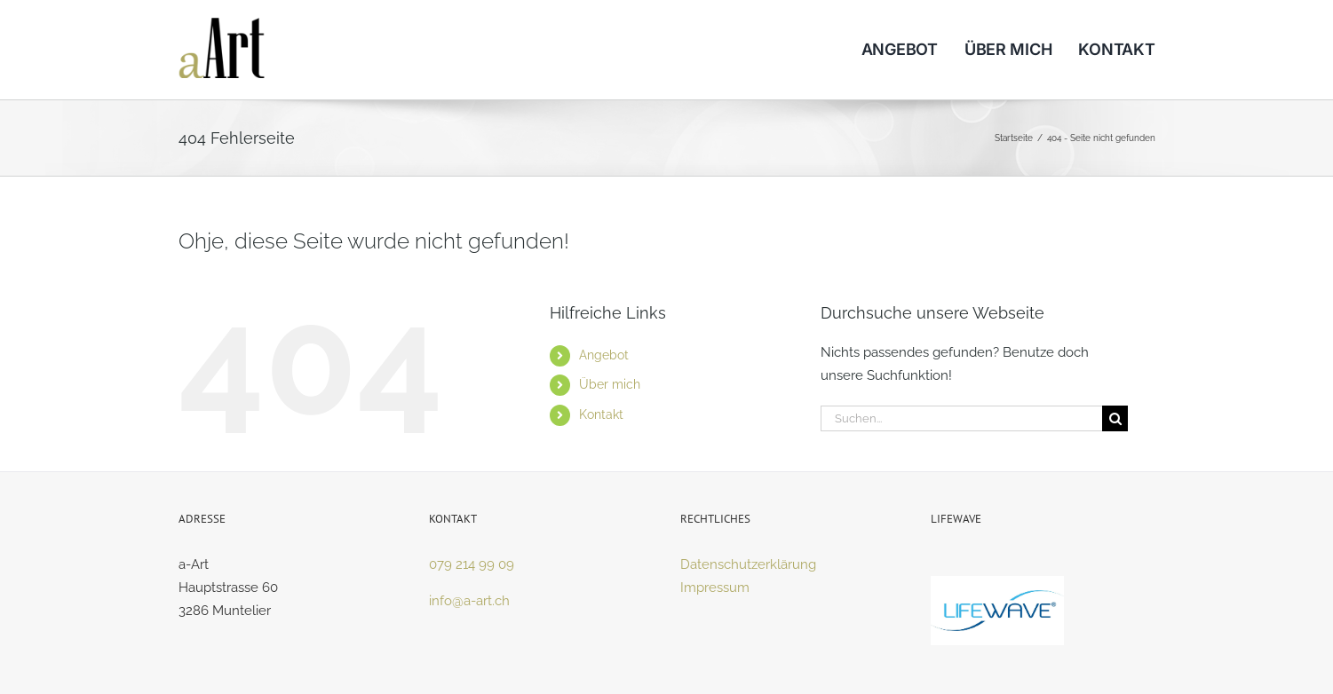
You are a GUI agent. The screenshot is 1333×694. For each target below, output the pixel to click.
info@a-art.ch (469, 601)
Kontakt (601, 414)
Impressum (715, 587)
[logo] (222, 24)
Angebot (604, 355)
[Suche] (1115, 418)
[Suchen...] (962, 418)
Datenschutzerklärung (748, 564)
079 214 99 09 (471, 564)
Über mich (609, 384)
